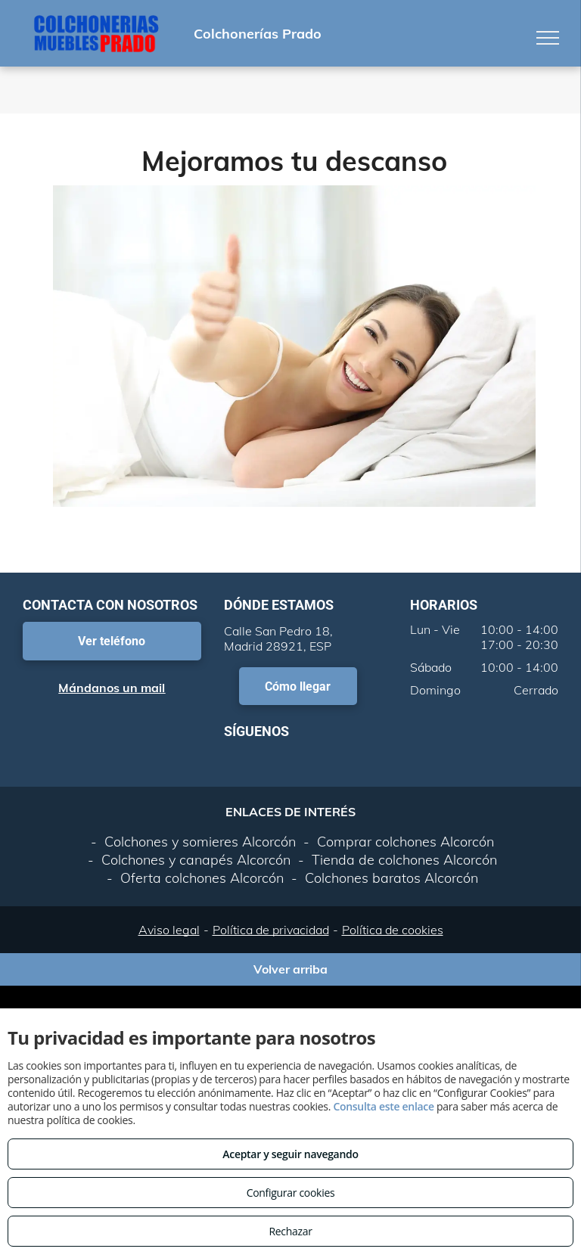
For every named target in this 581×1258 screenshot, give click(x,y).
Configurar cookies (291, 1192)
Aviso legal (169, 929)
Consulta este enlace (383, 1106)
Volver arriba (290, 969)
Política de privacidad (271, 929)
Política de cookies (392, 929)
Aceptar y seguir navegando (290, 1154)
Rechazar (290, 1231)
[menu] (547, 37)
